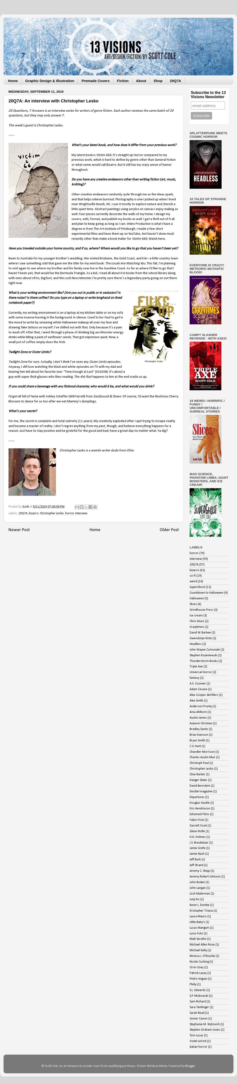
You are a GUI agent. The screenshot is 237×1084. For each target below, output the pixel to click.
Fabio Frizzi (197, 820)
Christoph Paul (199, 763)
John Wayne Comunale (205, 649)
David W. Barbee (200, 632)
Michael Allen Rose (202, 944)
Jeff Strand (196, 865)
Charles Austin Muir (202, 757)
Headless (196, 644)
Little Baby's (197, 922)
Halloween (197, 598)
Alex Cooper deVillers (204, 695)
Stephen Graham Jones (205, 1029)
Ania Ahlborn (198, 712)
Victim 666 (103, 155)
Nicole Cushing (199, 961)
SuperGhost (197, 587)
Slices (193, 604)
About (141, 81)
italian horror (198, 1046)
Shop (158, 81)
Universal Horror (201, 672)
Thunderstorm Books (204, 661)
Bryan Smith (197, 740)
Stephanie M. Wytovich (205, 1024)
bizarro (33, 513)
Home (13, 81)
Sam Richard (198, 1001)
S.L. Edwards (198, 990)
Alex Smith (196, 700)
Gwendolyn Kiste (201, 638)
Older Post (169, 530)
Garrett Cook (198, 825)
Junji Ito (195, 899)
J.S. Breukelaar (199, 842)
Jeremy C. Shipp (200, 871)
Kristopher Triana (201, 910)
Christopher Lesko (72, 450)
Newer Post (19, 530)
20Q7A (175, 81)
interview (81, 513)
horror (69, 513)
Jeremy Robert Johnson (205, 876)
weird (193, 581)
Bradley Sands (199, 729)
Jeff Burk (195, 859)
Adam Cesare (198, 689)
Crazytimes (197, 627)
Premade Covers (95, 81)
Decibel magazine (201, 791)
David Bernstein (200, 785)
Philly (193, 984)
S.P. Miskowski (199, 995)
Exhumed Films (199, 814)
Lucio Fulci (196, 933)
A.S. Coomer (198, 683)
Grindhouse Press (201, 609)
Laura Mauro (198, 916)
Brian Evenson (199, 734)
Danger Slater (198, 780)
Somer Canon (199, 1018)
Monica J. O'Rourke (202, 956)
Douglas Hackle (200, 802)
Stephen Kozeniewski (203, 655)
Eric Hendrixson (200, 808)
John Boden (197, 882)
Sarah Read (197, 1013)
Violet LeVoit (198, 1041)
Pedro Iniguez (198, 978)
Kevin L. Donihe (200, 905)
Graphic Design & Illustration (49, 81)
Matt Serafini (198, 939)
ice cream (196, 615)
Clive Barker (197, 774)
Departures (197, 797)
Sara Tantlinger (199, 1007)
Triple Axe (196, 666)
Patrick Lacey (198, 973)
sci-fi (193, 575)
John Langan (198, 888)
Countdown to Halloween (206, 592)
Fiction (123, 81)
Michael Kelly (198, 950)
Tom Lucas (196, 1035)
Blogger (190, 1066)
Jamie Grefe (197, 848)
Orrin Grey (197, 967)
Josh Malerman (200, 893)
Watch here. (157, 239)
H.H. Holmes (198, 837)
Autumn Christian (201, 723)
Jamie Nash (197, 853)
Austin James (198, 717)
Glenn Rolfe (197, 831)
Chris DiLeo (197, 621)
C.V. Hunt (195, 746)
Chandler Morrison (202, 751)
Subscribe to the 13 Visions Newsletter (208, 95)
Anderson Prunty (201, 706)
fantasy (194, 678)
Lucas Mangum (199, 927)
